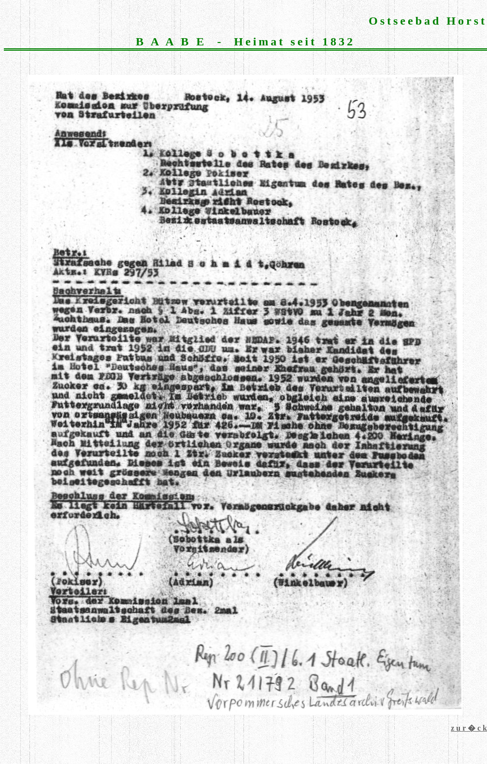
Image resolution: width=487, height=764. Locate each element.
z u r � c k (469, 728)
